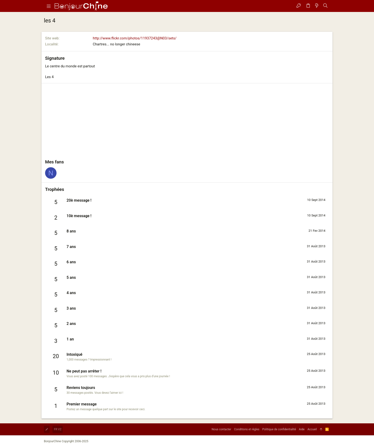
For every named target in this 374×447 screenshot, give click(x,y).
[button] (48, 6)
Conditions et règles (246, 429)
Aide (302, 429)
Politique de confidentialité (279, 429)
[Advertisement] (187, 122)
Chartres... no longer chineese (116, 44)
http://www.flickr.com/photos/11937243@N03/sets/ (135, 38)
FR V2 (57, 429)
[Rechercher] (325, 6)
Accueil (312, 429)
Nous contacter (221, 429)
